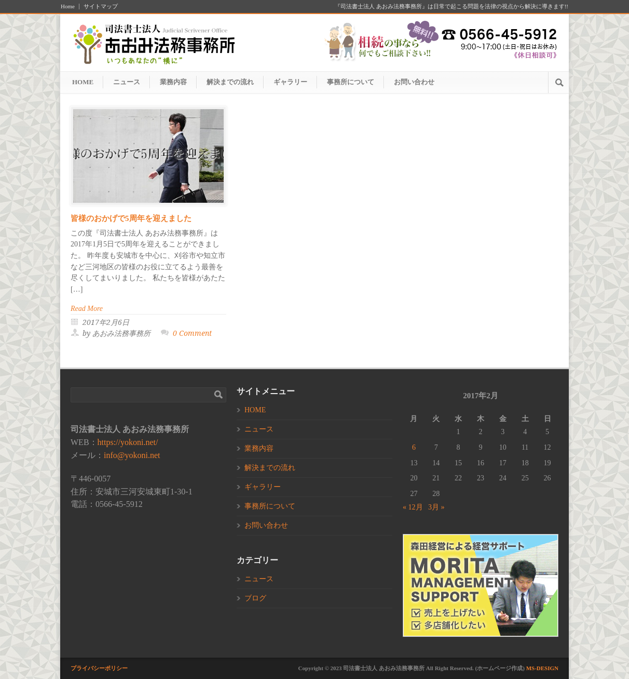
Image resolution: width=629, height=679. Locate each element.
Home (68, 6)
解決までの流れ (230, 82)
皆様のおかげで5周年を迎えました (131, 218)
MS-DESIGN (542, 668)
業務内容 (173, 82)
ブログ (255, 598)
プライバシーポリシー (99, 668)
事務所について (350, 82)
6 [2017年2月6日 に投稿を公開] (414, 447)
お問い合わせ (414, 82)
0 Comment (192, 333)
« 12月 (413, 507)
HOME (82, 82)
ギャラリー (290, 82)
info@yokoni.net (132, 455)
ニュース (126, 82)
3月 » (436, 507)
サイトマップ (101, 6)
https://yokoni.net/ (128, 442)
